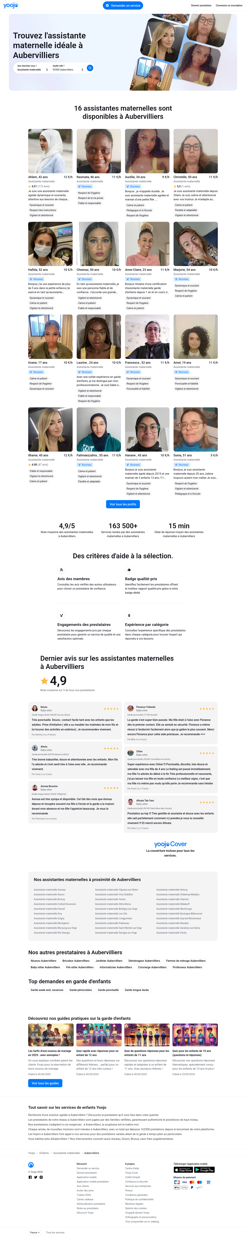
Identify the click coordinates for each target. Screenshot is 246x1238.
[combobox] (33, 68)
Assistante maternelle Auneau (50, 889)
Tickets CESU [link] (84, 1195)
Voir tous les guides (45, 1083)
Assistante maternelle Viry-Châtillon (114, 894)
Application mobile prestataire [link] (93, 1181)
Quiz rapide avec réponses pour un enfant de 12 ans (97, 1053)
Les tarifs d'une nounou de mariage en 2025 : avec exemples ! (49, 1053)
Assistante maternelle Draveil (49, 908)
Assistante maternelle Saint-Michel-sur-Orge (118, 928)
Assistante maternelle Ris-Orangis (52, 932)
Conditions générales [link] (136, 1195)
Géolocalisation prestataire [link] (91, 1203)
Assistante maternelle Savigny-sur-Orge (116, 932)
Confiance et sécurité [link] (136, 1181)
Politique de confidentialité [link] (139, 1199)
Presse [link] (129, 1190)
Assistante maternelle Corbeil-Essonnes (55, 904)
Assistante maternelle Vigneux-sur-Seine (116, 889)
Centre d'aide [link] (132, 1168)
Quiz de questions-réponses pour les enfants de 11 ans (146, 1053)
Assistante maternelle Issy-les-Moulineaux (178, 918)
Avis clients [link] (83, 1186)
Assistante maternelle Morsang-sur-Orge (55, 928)
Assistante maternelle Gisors (49, 894)
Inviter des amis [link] (85, 1190)
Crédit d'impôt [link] (132, 1177)
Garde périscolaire (81, 990)
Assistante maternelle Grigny (49, 918)
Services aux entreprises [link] (138, 1186)
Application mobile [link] (87, 1177)
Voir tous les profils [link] (123, 504)
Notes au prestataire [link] (87, 1208)
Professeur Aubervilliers (187, 967)
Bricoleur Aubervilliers (76, 960)
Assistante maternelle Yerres (110, 899)
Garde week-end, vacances (47, 990)
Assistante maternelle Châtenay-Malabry (177, 894)
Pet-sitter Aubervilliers (80, 967)
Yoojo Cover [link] (131, 1172)
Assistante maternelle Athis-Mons (113, 904)
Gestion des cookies (136, 1208)
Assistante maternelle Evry (48, 913)
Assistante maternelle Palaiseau (112, 923)
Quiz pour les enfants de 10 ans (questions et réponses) (192, 1053)
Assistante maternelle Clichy (171, 932)
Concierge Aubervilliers (152, 967)
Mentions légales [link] (134, 1203)
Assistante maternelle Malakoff (173, 904)
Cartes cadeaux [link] (85, 1199)
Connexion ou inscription (229, 5)
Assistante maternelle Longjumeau (113, 918)
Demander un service (123, 5)
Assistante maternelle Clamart (172, 899)
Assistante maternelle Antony (172, 889)
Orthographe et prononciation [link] (140, 1217)
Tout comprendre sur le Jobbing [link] (142, 1221)
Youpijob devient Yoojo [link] (137, 1212)
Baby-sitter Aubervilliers (45, 967)
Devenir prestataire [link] (201, 5)
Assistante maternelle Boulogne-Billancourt (179, 913)
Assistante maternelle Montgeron (51, 923)
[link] (10, 5)
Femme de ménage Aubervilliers (186, 960)
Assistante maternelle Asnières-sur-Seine (178, 928)
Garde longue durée (137, 990)
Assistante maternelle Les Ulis (111, 913)
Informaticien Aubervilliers (116, 967)
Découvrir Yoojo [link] (85, 1212)
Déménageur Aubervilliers (144, 960)
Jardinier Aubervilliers (109, 960)
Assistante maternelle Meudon (172, 923)
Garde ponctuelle (108, 990)
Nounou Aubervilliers (43, 960)
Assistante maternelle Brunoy (49, 899)
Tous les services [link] (55, 1232)
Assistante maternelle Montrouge (174, 908)
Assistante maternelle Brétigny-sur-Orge (116, 908)
